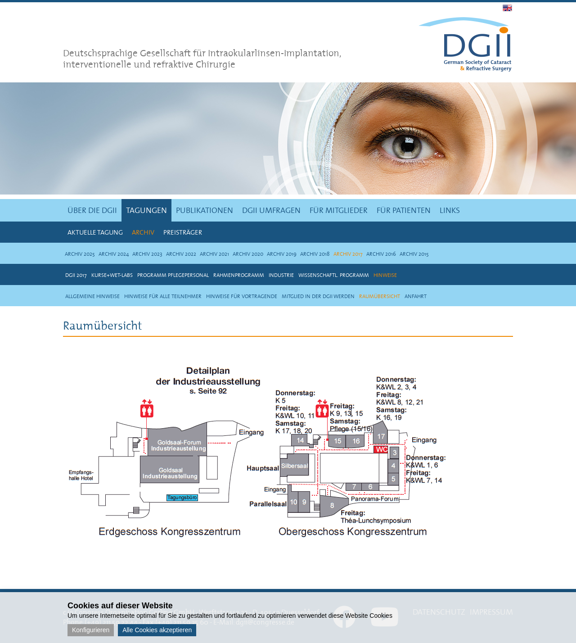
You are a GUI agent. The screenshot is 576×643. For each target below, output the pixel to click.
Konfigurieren (90, 630)
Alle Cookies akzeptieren (157, 630)
